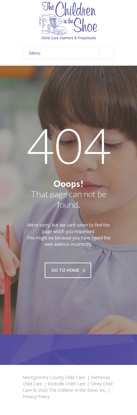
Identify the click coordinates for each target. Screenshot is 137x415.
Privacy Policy (36, 396)
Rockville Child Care (66, 384)
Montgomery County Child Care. (54, 377)
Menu (71, 53)
